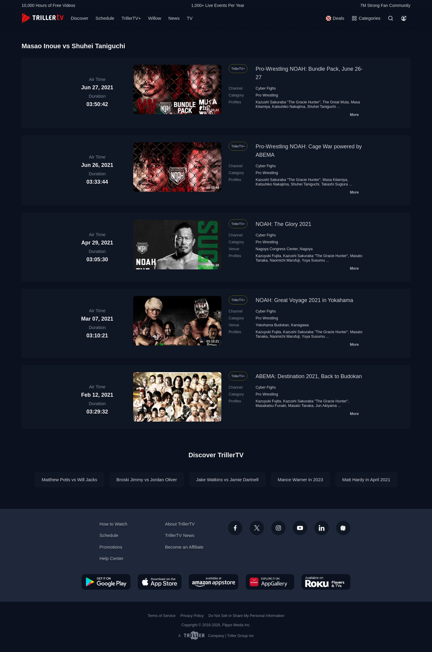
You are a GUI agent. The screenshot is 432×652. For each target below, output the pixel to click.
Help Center (112, 558)
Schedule (104, 18)
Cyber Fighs (266, 88)
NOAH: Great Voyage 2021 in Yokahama (304, 300)
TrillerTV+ (131, 18)
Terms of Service (162, 616)
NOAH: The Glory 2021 (283, 224)
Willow (154, 18)
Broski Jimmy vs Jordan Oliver (146, 479)
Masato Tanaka (300, 406)
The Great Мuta (335, 102)
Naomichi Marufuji (285, 260)
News (174, 18)
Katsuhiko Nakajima (288, 107)
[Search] (390, 18)
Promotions (111, 547)
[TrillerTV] (43, 18)
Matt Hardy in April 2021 (366, 479)
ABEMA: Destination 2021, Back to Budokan (309, 376)
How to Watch (114, 523)
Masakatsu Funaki (271, 406)
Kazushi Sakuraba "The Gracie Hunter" (288, 102)
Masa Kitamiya (334, 180)
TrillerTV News (179, 535)
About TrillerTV (180, 523)
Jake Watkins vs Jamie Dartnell (227, 479)
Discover (79, 18)
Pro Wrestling (267, 95)
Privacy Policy (192, 616)
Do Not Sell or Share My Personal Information (246, 616)
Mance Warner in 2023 (300, 479)
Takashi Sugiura (334, 184)
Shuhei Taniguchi (321, 107)
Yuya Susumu (313, 260)
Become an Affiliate (184, 547)
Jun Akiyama (326, 406)
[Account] (403, 18)
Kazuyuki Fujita (268, 256)
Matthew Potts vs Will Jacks (69, 479)
